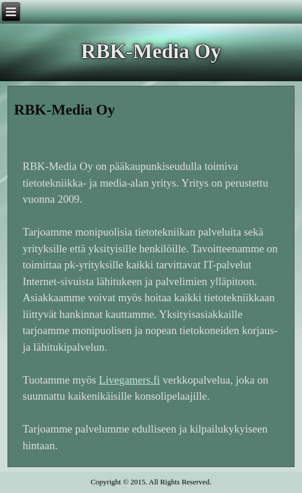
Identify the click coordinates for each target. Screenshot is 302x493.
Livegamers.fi (129, 380)
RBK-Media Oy (151, 51)
